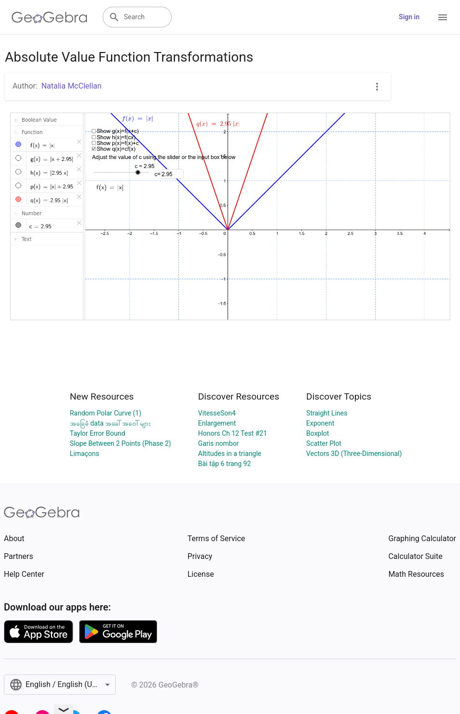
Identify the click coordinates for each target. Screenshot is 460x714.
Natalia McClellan (71, 86)
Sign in (409, 17)
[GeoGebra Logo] (49, 17)
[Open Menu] (442, 17)
